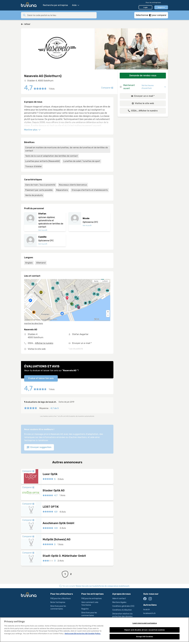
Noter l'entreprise (57, 602)
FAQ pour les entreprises (91, 598)
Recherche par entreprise (55, 5)
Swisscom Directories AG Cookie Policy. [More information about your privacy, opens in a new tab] (83, 635)
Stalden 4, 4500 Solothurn (40, 80)
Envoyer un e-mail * (82, 343)
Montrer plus (32, 129)
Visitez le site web (37, 349)
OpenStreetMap (46, 320)
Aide (75, 5)
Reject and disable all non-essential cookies (144, 632)
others (55, 320)
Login (145, 7)
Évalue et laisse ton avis (41, 378)
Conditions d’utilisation (122, 610)
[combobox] (61, 15)
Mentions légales (119, 602)
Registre (161, 7)
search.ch (29, 320)
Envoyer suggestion (39, 447)
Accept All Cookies (144, 639)
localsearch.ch (149, 613)
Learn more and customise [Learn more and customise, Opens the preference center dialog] (145, 625)
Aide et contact (119, 598)
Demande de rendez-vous (142, 75)
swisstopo (36, 320)
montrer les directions (33, 323)
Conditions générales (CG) (123, 606)
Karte (96, 281)
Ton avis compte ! (96, 586)
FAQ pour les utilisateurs (60, 598)
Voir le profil (42, 230)
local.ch (146, 609)
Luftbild (105, 281)
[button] (108, 312)
